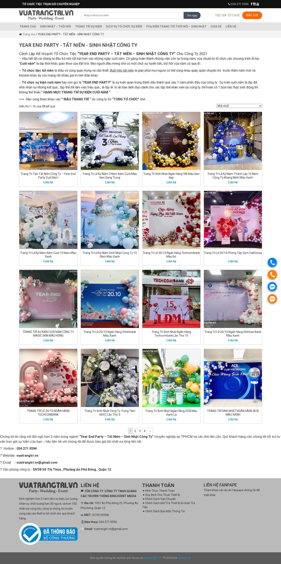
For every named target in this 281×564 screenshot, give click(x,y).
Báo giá (252, 15)
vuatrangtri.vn (152, 557)
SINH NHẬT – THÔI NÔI (55, 26)
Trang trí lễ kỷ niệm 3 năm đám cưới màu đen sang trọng (109, 175)
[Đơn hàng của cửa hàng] (239, 106)
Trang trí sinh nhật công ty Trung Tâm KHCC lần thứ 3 (110, 412)
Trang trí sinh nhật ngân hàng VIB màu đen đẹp (171, 175)
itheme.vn (184, 557)
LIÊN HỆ (231, 26)
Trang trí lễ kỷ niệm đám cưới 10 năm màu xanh (48, 254)
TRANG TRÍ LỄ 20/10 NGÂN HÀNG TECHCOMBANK (48, 412)
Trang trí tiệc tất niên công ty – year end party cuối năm (48, 175)
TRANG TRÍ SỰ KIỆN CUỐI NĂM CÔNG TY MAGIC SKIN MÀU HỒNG (48, 333)
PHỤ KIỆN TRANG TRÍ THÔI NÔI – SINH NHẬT (176, 26)
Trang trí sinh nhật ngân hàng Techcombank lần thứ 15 (171, 333)
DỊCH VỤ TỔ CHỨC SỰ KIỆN (124, 26)
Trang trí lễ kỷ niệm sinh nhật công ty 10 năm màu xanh (110, 254)
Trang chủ (27, 26)
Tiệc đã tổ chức (227, 15)
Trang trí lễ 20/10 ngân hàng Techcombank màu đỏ (171, 254)
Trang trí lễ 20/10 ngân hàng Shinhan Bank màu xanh (232, 333)
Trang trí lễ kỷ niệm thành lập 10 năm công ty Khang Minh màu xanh (232, 175)
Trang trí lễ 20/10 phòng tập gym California (233, 252)
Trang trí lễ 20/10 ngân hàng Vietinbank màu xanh (109, 333)
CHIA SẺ (216, 26)
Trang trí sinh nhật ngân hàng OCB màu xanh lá (171, 412)
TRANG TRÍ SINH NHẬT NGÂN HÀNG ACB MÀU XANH (233, 412)
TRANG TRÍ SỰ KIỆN (88, 26)
